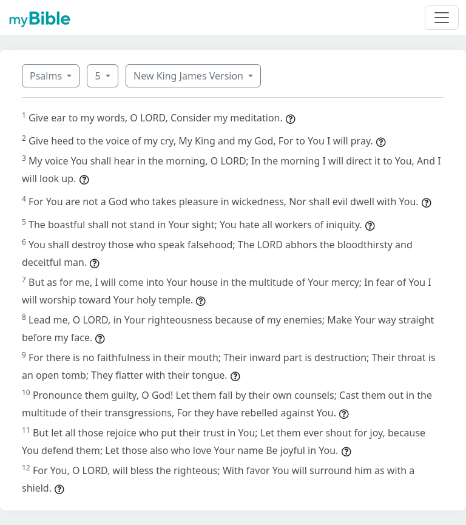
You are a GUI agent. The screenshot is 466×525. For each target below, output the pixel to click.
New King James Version (189, 76)
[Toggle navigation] (442, 17)
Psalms (47, 76)
